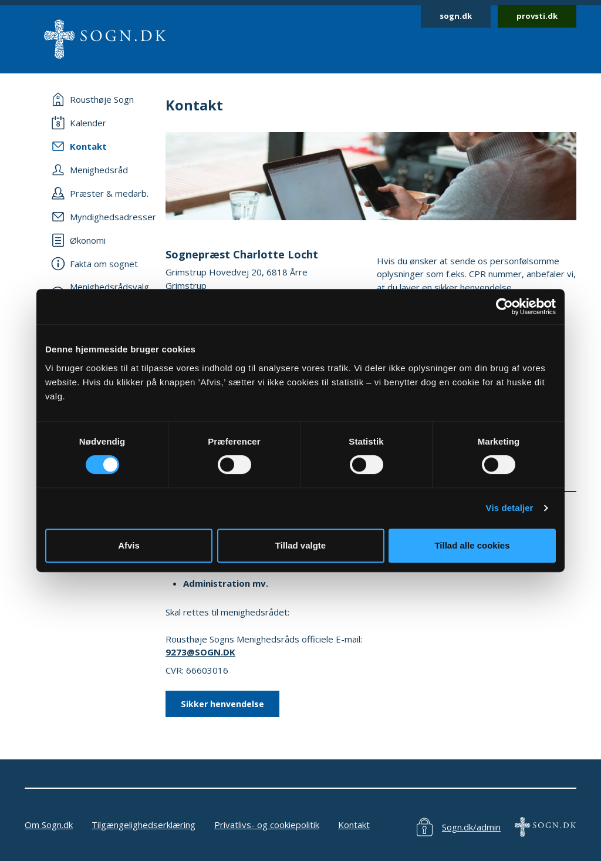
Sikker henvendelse (222, 703)
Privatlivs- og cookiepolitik (266, 824)
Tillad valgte (300, 545)
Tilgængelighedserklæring (143, 824)
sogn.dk (456, 16)
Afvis (129, 545)
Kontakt (354, 824)
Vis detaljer (510, 508)
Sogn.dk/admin (471, 827)
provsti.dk (537, 16)
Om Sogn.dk (49, 824)
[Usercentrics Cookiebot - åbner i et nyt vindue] (504, 306)
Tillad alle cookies (471, 545)
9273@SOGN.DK (200, 652)
